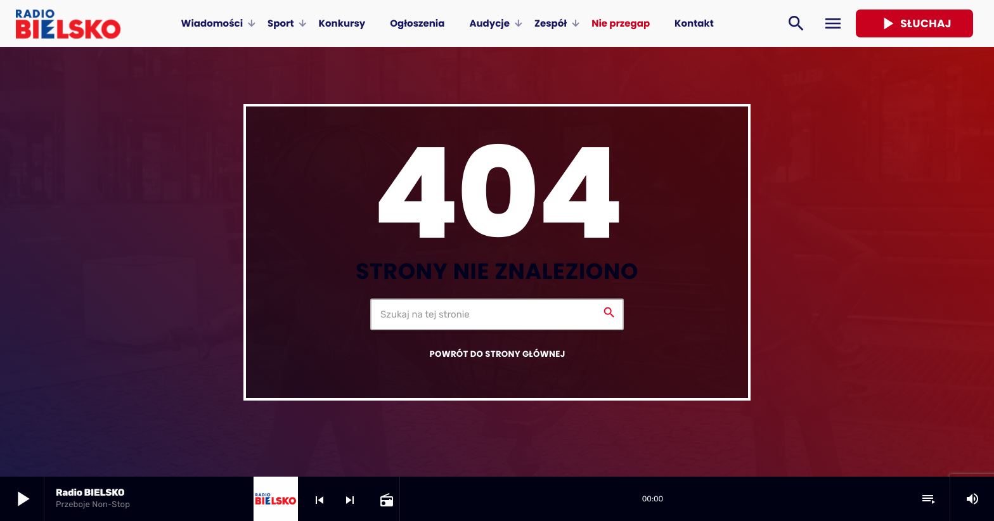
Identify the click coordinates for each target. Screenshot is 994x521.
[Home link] (68, 23)
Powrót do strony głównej (497, 354)
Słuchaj (914, 23)
